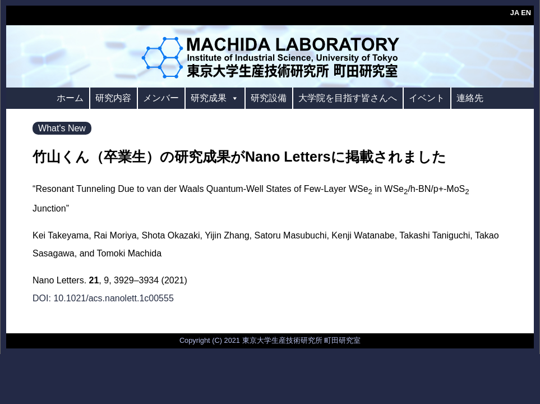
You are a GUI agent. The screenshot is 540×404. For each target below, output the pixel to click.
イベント (427, 98)
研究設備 (269, 98)
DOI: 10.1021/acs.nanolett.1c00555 (103, 298)
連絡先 (469, 98)
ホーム (70, 98)
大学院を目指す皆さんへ (347, 98)
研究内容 (113, 98)
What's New (62, 128)
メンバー (161, 98)
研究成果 (215, 98)
